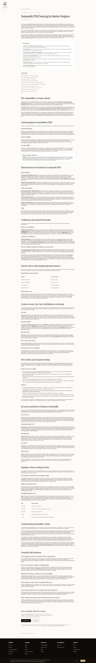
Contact (75, 647)
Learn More (35, 620)
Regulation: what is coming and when (29, 89)
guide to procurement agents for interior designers (53, 625)
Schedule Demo (26, 620)
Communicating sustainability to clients (29, 91)
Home (26, 645)
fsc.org (22, 561)
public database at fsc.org (66, 178)
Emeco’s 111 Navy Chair (26, 343)
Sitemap (75, 651)
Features (10, 647)
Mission (26, 649)
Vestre (22, 257)
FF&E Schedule (44, 645)
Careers (26, 653)
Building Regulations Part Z (45, 109)
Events (42, 651)
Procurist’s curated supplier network (45, 544)
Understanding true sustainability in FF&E (29, 77)
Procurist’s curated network (27, 614)
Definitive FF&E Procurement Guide (58, 624)
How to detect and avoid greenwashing (29, 86)
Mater (22, 334)
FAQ (22, 93)
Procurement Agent (13, 649)
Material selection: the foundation (28, 79)
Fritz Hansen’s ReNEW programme (28, 324)
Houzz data (23, 103)
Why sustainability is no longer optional (29, 75)
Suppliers (59, 645)
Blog (42, 649)
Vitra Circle (23, 315)
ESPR (24, 478)
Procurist (47, 410)
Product (10, 645)
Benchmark (23, 426)
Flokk (40, 258)
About (26, 647)
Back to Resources (26, 9)
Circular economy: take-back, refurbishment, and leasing (33, 84)
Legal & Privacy (76, 649)
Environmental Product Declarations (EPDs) (30, 249)
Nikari (22, 436)
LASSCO (61, 184)
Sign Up (10, 653)
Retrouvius (52, 184)
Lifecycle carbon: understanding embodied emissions (32, 82)
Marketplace (11, 651)
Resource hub (44, 647)
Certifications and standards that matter (29, 80)
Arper (22, 445)
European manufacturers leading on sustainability (31, 87)
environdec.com (38, 568)
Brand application (61, 647)
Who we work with (29, 651)
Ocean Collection (56, 335)
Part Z (22, 496)
